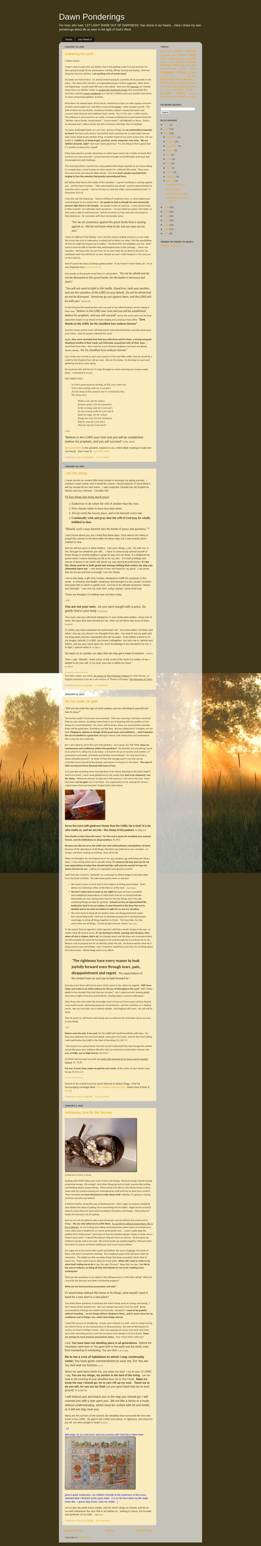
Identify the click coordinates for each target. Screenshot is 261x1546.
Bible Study (166, 51)
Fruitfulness (172, 58)
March (170, 172)
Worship (192, 93)
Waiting (180, 93)
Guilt (182, 65)
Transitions (177, 90)
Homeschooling (168, 68)
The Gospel (179, 86)
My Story (165, 82)
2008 (167, 233)
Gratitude (190, 61)
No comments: (102, 1096)
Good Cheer (167, 62)
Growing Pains (169, 65)
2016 (167, 129)
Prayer (182, 83)
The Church (165, 86)
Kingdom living (172, 72)
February (171, 176)
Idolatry (193, 68)
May (169, 163)
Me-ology (191, 76)
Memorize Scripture (170, 245)
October (171, 141)
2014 (167, 207)
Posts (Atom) (85, 1537)
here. (68, 1090)
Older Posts (144, 1530)
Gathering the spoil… (80, 54)
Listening (191, 73)
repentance (190, 97)
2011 (167, 220)
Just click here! (101, 451)
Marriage (164, 76)
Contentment (189, 51)
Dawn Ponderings (92, 16)
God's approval (188, 58)
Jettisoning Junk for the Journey (88, 1112)
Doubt (182, 55)
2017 (167, 124)
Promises (191, 83)
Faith (192, 55)
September (172, 146)
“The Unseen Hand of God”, (111, 1087)
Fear (162, 58)
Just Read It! (85, 39)
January (171, 181)
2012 (167, 216)
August (170, 150)
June (169, 159)
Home (68, 39)
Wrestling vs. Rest (169, 97)
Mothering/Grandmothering (176, 79)
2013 (167, 211)
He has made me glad (81, 701)
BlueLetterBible (73, 448)
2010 (167, 225)
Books (178, 50)
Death (175, 55)
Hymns (182, 68)
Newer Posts (74, 1530)
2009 (167, 229)
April (169, 168)
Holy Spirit (191, 65)
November (172, 137)
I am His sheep (76, 473)
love (181, 96)
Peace (175, 83)
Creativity (165, 55)
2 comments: (103, 457)
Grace (179, 61)
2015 (167, 133)
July (169, 155)
